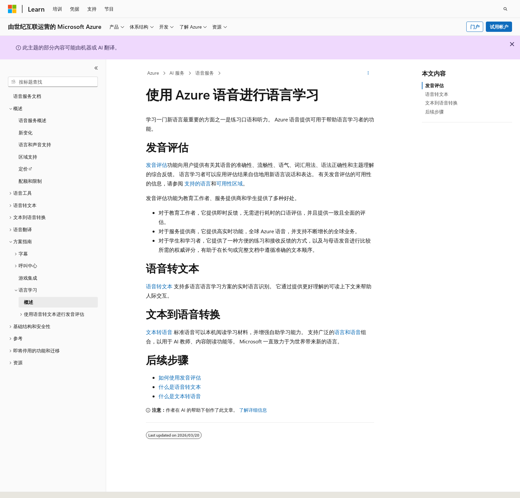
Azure (153, 73)
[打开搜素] (505, 9)
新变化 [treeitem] (25, 132)
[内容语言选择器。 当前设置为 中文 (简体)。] (26, 487)
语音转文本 (159, 286)
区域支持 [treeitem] (28, 157)
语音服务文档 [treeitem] (27, 96)
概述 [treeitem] (28, 302)
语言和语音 (347, 331)
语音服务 (204, 73)
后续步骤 (434, 111)
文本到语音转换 (441, 103)
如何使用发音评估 (180, 377)
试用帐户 (499, 27)
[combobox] (53, 82)
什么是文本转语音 (180, 395)
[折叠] (96, 68)
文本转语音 (159, 331)
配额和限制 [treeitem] (30, 181)
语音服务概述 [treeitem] (32, 120)
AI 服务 (176, 73)
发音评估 (156, 164)
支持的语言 (197, 183)
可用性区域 (229, 183)
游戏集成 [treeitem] (28, 278)
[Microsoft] (12, 9)
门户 (475, 27)
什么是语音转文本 (180, 386)
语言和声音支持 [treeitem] (35, 144)
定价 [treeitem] (23, 169)
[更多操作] (368, 73)
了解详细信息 (253, 410)
